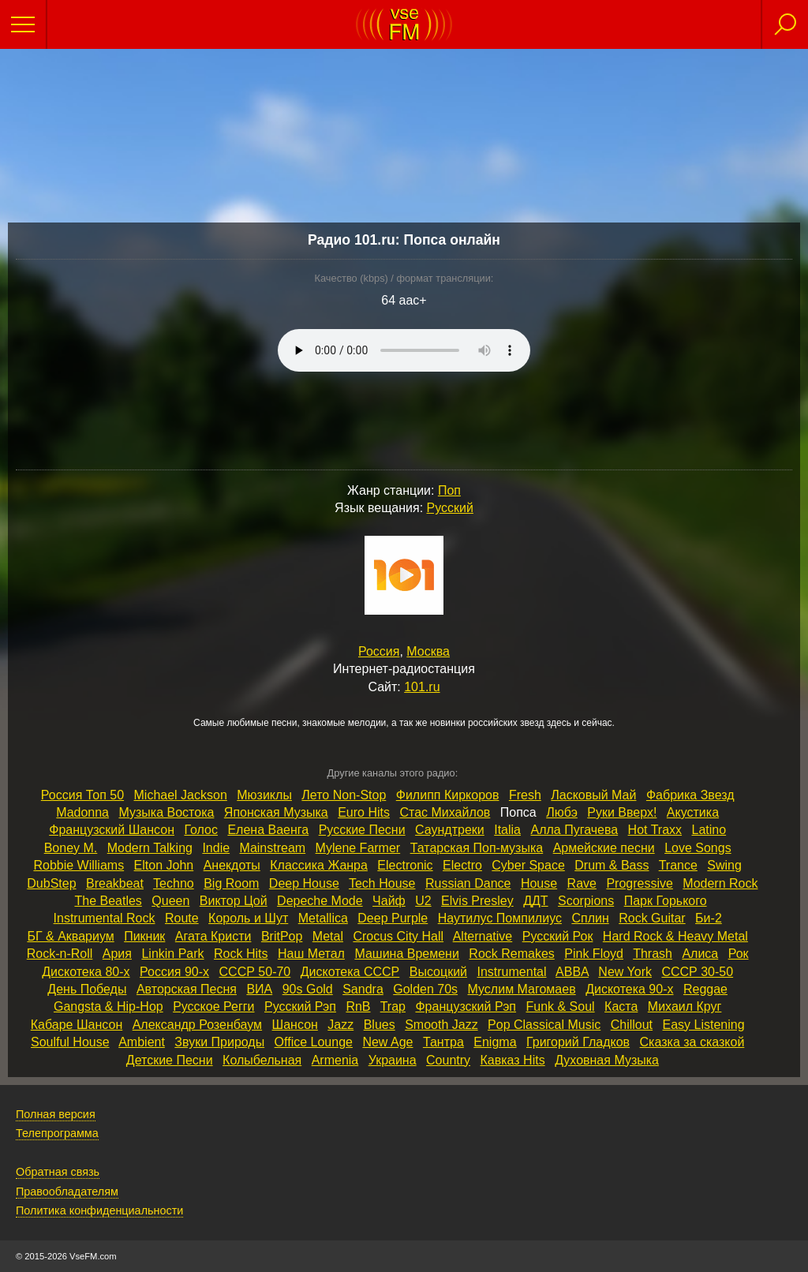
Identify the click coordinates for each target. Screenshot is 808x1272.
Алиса (700, 953)
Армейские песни (604, 848)
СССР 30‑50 (697, 971)
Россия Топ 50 (82, 795)
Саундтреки (449, 829)
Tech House (382, 883)
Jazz (340, 1024)
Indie (216, 848)
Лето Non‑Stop (343, 795)
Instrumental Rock (104, 918)
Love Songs (697, 848)
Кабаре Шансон (76, 1024)
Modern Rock (720, 883)
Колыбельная (262, 1060)
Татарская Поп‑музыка (477, 848)
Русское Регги (213, 1006)
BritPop (281, 936)
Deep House (304, 883)
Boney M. (71, 848)
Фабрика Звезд (690, 795)
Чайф (389, 900)
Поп (449, 490)
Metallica (323, 918)
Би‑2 (708, 918)
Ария (117, 953)
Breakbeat (115, 883)
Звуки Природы (219, 1042)
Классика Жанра (319, 865)
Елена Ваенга (268, 829)
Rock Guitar (652, 918)
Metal (327, 936)
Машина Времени (406, 953)
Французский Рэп (465, 1006)
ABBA (572, 971)
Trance (678, 865)
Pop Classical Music (544, 1024)
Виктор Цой (233, 900)
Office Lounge (314, 1042)
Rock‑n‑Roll (60, 953)
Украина (392, 1060)
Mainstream (273, 848)
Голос (201, 829)
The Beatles (107, 900)
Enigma (494, 1042)
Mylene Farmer (358, 848)
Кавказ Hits (513, 1060)
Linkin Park (172, 953)
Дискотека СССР (350, 971)
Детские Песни (169, 1060)
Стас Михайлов (444, 812)
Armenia (335, 1060)
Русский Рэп (300, 1006)
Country (448, 1060)
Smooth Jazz (441, 1024)
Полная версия (55, 1114)
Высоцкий (438, 971)
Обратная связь (57, 1171)
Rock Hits (240, 953)
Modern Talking (150, 848)
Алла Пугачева (574, 829)
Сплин (589, 918)
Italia (507, 829)
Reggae (705, 989)
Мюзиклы (264, 795)
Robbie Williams (78, 865)
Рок (738, 953)
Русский (450, 507)
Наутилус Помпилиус (500, 918)
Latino (709, 829)
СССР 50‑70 (255, 971)
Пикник (144, 936)
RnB (358, 1006)
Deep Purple (392, 918)
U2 (423, 900)
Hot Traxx (655, 829)
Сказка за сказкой (692, 1042)
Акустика (693, 812)
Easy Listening (704, 1024)
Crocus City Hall (398, 936)
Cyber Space (528, 865)
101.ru (422, 687)
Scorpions (586, 900)
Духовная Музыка (607, 1060)
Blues (379, 1024)
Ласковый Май (593, 795)
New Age (387, 1042)
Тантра (443, 1042)
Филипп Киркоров (447, 795)
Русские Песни (362, 829)
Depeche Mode (320, 900)
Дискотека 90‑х (629, 989)
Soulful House (70, 1042)
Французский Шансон (111, 829)
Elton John (164, 865)
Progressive (639, 883)
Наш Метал (311, 953)
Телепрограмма (57, 1133)
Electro (462, 865)
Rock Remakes (511, 953)
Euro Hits (364, 812)
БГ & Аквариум (70, 936)
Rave (582, 883)
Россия (378, 651)
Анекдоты (232, 865)
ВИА (259, 989)
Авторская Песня (187, 989)
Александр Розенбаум (197, 1024)
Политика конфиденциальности (99, 1210)
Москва (428, 651)
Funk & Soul (560, 1006)
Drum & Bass (611, 865)
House (539, 883)
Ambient (141, 1042)
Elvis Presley (477, 900)
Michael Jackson (180, 795)
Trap (393, 1006)
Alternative (483, 936)
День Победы (86, 989)
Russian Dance (468, 883)
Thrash (652, 953)
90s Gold (307, 989)
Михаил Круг (685, 1006)
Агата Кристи (213, 936)
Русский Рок (557, 936)
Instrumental (511, 971)
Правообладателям (67, 1191)
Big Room (231, 883)
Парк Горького (665, 900)
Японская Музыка (276, 812)
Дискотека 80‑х (85, 971)
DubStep (51, 883)
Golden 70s (425, 989)
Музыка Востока (166, 812)
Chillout (632, 1024)
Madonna (82, 812)
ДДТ (535, 900)
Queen (170, 900)
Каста (621, 1006)
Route (182, 918)
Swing (724, 865)
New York (625, 971)
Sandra (362, 989)
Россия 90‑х (174, 971)
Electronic (404, 865)
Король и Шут (248, 918)
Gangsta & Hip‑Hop (108, 1006)
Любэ (562, 812)
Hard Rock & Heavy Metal (675, 936)
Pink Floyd (593, 953)
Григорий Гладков (578, 1042)
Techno (173, 883)
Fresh (525, 795)
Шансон (295, 1024)
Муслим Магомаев (522, 989)
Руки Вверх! (621, 812)
